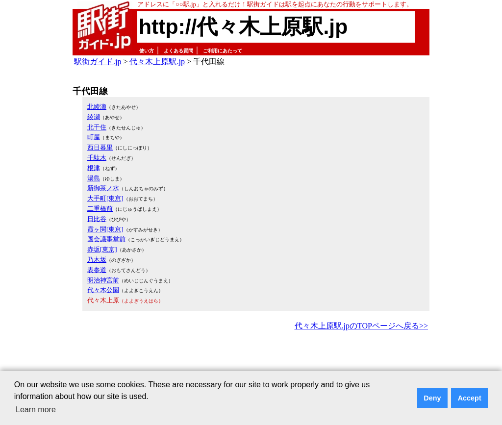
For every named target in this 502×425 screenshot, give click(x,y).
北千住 (96, 127)
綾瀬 (93, 117)
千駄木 (96, 157)
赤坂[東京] (102, 249)
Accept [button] (469, 398)
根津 (93, 168)
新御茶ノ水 (103, 188)
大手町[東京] (105, 198)
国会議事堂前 (106, 239)
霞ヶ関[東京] (105, 229)
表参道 (96, 270)
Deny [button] (432, 398)
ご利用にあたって (222, 50)
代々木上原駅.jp (156, 61)
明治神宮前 (103, 280)
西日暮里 (100, 147)
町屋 (93, 137)
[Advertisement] (251, 360)
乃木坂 (96, 259)
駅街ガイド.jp (97, 61)
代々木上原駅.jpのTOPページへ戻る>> (361, 326)
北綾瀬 (96, 106)
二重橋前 (100, 208)
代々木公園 (103, 290)
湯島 (93, 178)
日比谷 (96, 219)
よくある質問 (178, 50)
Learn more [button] (36, 409)
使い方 (146, 50)
